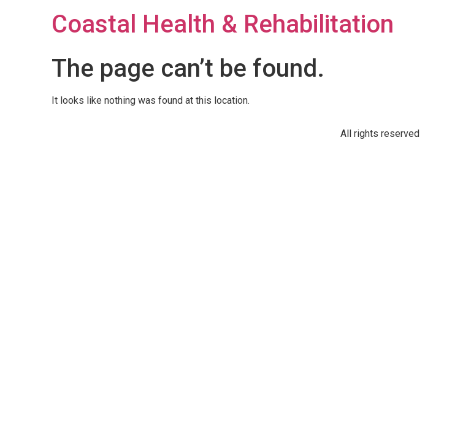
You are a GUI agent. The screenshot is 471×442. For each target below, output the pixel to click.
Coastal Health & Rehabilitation (223, 24)
